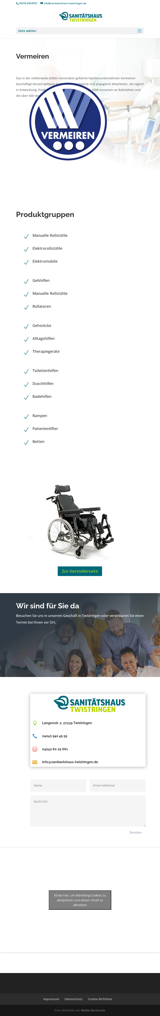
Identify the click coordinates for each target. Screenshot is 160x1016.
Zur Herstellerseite (80, 571)
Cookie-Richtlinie (100, 999)
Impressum (51, 999)
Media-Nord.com (93, 1010)
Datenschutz (73, 999)
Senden (135, 832)
